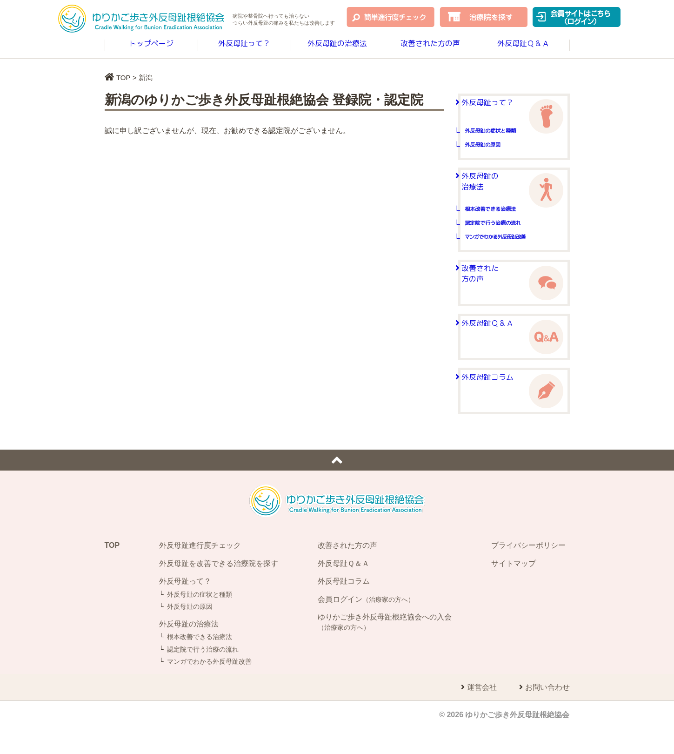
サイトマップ (513, 585)
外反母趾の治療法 (337, 44)
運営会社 (482, 710)
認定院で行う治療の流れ (513, 245)
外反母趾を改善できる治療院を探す (218, 585)
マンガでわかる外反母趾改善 (517, 259)
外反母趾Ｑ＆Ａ (523, 44)
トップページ (151, 44)
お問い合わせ (547, 710)
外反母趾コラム (498, 412)
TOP (123, 77)
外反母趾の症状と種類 (510, 144)
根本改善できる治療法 (510, 231)
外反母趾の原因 (499, 158)
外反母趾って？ (244, 44)
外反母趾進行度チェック (200, 568)
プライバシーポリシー (528, 568)
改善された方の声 (430, 44)
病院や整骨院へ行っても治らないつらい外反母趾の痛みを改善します (284, 20)
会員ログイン (366, 621)
